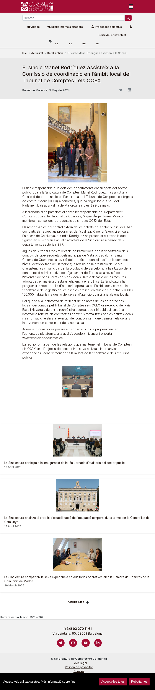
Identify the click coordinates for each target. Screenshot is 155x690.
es (70, 43)
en (84, 43)
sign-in (8, 684)
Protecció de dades (78, 675)
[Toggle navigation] (131, 6)
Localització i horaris (79, 679)
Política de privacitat (79, 667)
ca (56, 43)
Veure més (76, 602)
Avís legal (80, 663)
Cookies (78, 671)
